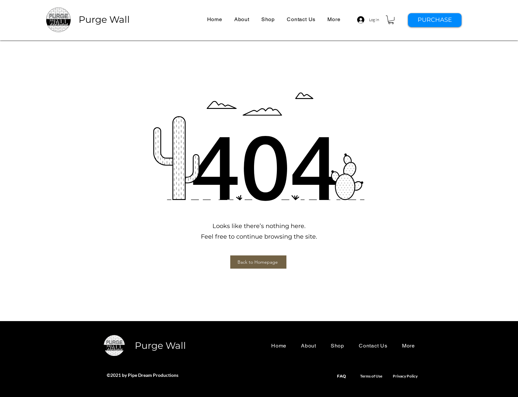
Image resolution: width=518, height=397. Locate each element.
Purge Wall (104, 19)
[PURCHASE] (435, 20)
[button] (334, 19)
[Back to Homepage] (258, 262)
